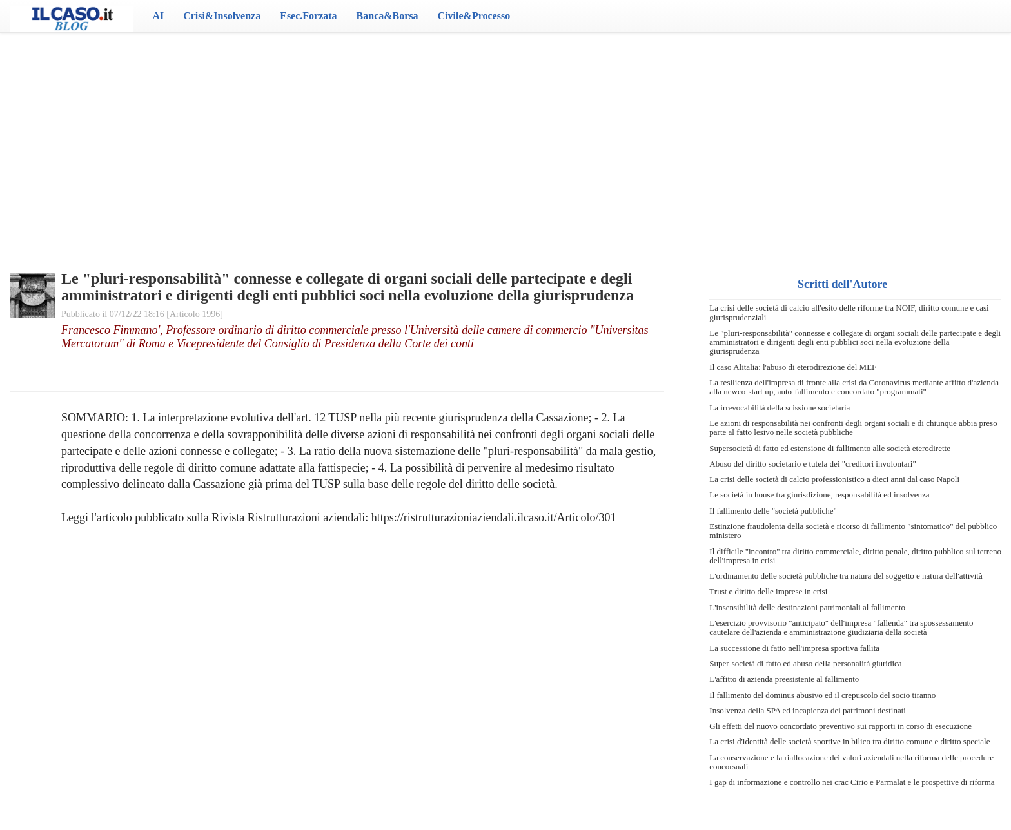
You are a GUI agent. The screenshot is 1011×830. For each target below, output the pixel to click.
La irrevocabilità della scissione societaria (779, 407)
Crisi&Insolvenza (221, 15)
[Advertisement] (505, 135)
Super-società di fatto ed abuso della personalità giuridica (805, 663)
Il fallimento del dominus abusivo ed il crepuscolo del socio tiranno (822, 695)
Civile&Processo (474, 15)
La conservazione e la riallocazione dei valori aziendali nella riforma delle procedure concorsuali (851, 762)
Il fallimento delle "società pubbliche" (773, 511)
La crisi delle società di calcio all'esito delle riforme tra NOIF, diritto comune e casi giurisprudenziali (848, 312)
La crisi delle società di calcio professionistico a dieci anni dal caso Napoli (834, 479)
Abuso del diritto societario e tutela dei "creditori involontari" (812, 463)
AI (158, 15)
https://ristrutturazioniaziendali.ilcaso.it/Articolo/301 (493, 517)
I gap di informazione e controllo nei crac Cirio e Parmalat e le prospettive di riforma (851, 782)
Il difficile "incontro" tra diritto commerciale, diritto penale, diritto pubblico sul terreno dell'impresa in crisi (855, 555)
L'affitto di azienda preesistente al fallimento (784, 679)
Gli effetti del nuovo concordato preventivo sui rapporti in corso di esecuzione (840, 726)
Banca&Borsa (387, 15)
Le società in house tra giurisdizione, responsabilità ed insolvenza (819, 494)
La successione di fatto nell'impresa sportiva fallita (794, 648)
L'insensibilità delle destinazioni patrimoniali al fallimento (807, 607)
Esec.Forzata (308, 15)
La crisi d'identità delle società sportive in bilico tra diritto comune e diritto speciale (849, 741)
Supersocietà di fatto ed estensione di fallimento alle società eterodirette (829, 448)
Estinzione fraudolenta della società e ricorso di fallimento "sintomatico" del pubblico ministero (853, 530)
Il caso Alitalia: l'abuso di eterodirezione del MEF (792, 367)
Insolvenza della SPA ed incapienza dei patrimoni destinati (807, 710)
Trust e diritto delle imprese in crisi (768, 591)
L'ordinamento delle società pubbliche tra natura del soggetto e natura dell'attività (845, 576)
